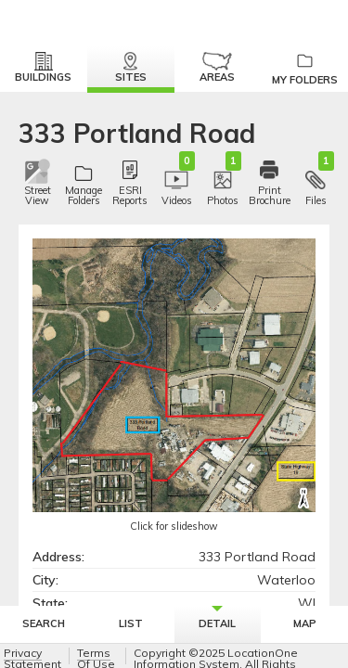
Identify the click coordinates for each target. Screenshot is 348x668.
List (131, 623)
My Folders (304, 69)
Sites (131, 68)
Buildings (43, 68)
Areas (217, 68)
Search (43, 623)
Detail (217, 618)
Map (304, 623)
